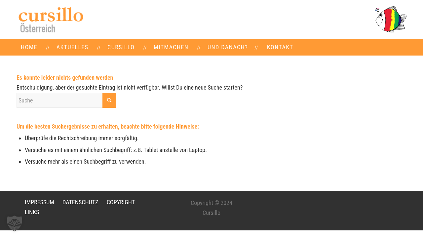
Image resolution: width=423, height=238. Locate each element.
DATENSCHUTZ (80, 202)
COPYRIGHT (121, 202)
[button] (14, 223)
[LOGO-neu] (50, 19)
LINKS (32, 212)
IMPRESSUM (39, 202)
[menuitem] (29, 47)
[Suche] (66, 100)
